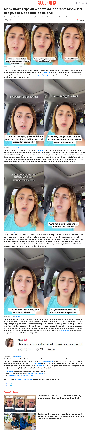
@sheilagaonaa (17, 356)
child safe (41, 150)
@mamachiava (53, 359)
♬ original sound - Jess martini (24, 375)
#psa (39, 373)
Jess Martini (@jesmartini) (23, 379)
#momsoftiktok (30, 373)
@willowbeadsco (47, 361)
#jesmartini (11, 375)
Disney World (64, 330)
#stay (42, 373)
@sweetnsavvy (40, 366)
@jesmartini (46, 72)
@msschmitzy (36, 363)
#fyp (36, 373)
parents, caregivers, (44, 75)
